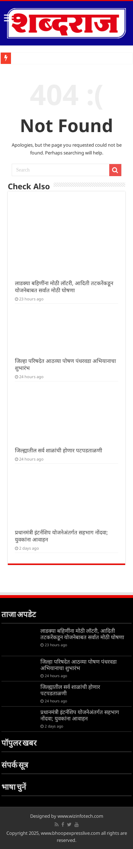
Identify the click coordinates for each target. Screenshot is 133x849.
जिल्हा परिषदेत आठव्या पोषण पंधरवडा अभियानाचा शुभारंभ (78, 664)
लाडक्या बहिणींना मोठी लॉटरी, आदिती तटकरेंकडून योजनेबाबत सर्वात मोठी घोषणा (64, 286)
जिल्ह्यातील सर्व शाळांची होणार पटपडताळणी (58, 450)
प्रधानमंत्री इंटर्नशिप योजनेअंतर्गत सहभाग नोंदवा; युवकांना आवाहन (79, 715)
